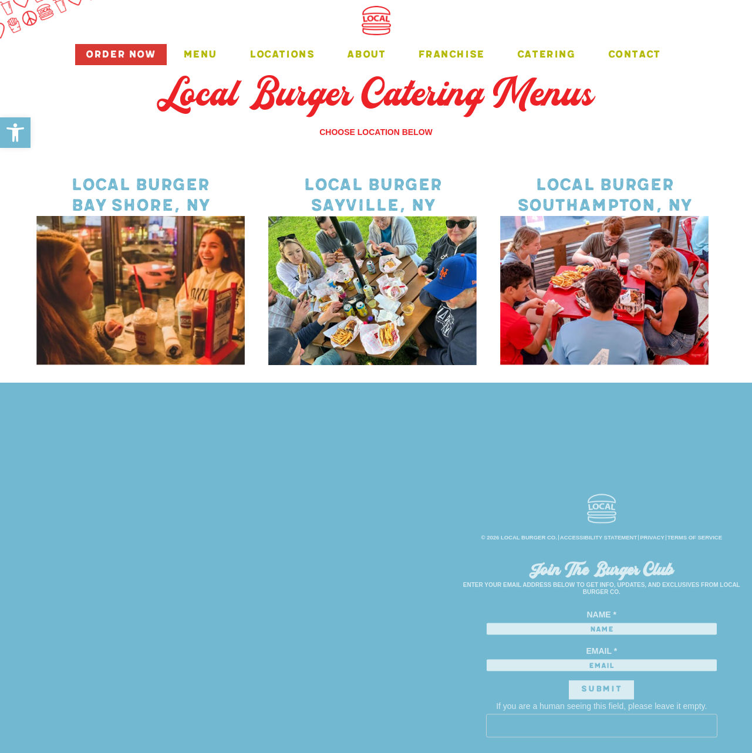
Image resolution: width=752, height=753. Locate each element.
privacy (652, 572)
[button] (15, 132)
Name (601, 649)
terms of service (694, 572)
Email (601, 686)
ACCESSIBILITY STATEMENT (598, 572)
